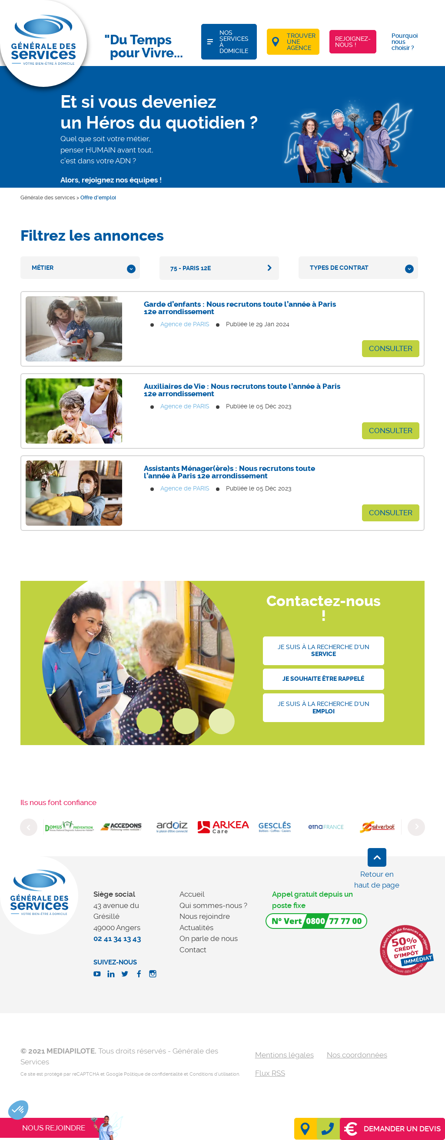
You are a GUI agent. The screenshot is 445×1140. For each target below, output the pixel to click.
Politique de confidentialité (153, 1074)
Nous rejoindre (204, 916)
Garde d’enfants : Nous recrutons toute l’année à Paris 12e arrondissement (240, 308)
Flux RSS (270, 1073)
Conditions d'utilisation (214, 1074)
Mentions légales (284, 1055)
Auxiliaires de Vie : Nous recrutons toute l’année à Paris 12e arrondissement (242, 390)
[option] (69, 827)
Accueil (192, 894)
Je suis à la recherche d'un (323, 650)
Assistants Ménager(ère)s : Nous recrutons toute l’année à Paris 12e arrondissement (229, 472)
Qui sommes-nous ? (213, 905)
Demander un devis (392, 1129)
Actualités (196, 927)
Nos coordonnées (357, 1055)
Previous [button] (28, 827)
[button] (18, 1110)
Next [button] (416, 827)
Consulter (390, 348)
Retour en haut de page (376, 880)
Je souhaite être (323, 679)
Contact (192, 949)
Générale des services (47, 198)
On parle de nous (208, 938)
